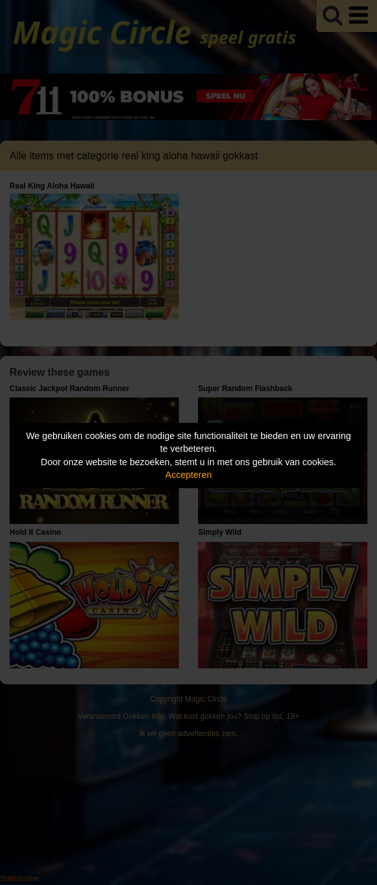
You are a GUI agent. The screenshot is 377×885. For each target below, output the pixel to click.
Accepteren (188, 475)
